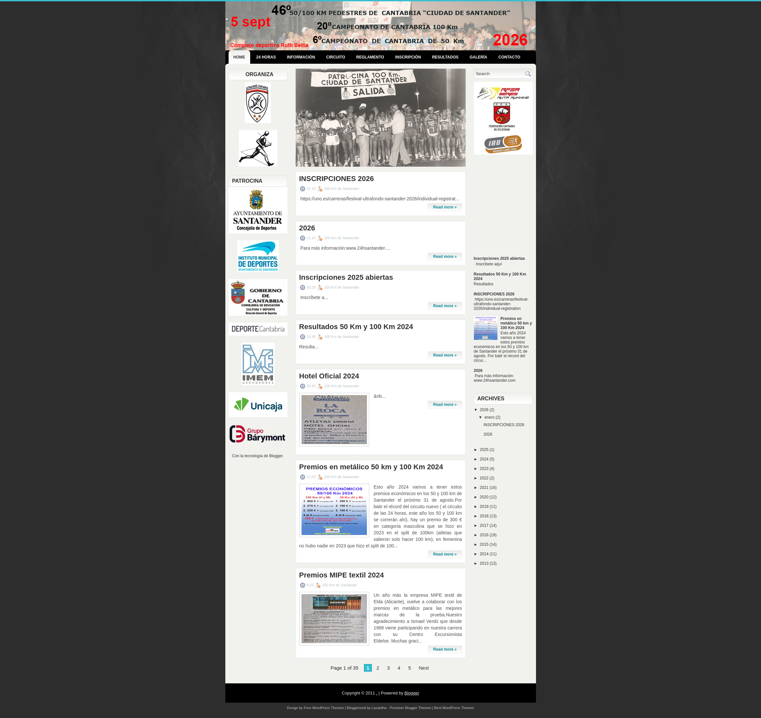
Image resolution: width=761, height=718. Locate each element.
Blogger (276, 456)
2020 (485, 497)
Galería (478, 57)
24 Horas (266, 57)
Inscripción (408, 57)
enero (489, 417)
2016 (485, 535)
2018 (485, 516)
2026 (307, 228)
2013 (485, 563)
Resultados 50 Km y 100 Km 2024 (356, 326)
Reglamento (370, 57)
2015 (485, 544)
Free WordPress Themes (324, 708)
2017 (485, 525)
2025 (485, 449)
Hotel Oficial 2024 (329, 376)
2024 (485, 459)
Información (301, 57)
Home (239, 57)
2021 (485, 487)
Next (424, 668)
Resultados (445, 57)
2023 (485, 468)
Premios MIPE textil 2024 (341, 575)
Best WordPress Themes (454, 708)
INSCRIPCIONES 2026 (336, 178)
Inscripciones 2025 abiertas (346, 277)
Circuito (335, 57)
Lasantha (379, 708)
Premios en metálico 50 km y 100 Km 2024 (371, 467)
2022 (485, 478)
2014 (485, 554)
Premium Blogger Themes (410, 708)
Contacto (509, 57)
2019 (485, 506)
